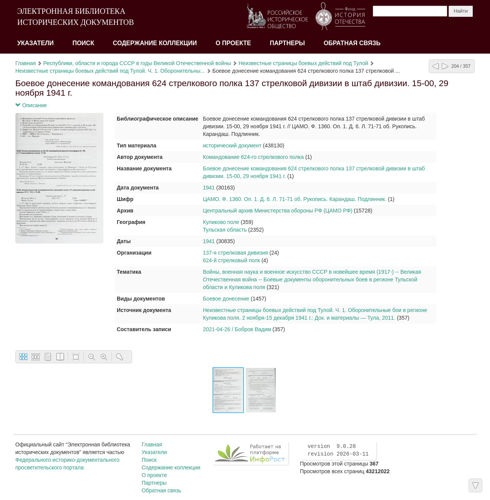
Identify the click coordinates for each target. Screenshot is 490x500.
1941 (209, 188)
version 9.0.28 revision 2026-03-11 (338, 450)
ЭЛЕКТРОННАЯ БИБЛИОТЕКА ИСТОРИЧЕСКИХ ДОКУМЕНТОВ (75, 16)
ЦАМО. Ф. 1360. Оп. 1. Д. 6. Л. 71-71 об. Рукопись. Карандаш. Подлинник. (294, 199)
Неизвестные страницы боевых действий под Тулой (303, 63)
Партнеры (287, 43)
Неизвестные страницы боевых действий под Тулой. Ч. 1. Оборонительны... (110, 71)
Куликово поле (221, 222)
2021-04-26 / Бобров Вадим (237, 329)
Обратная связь (352, 43)
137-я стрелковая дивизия (235, 253)
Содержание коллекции (155, 43)
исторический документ (232, 145)
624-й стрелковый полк (231, 260)
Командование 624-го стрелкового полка (253, 157)
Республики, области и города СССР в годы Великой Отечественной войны (137, 63)
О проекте (233, 43)
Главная (25, 63)
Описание (31, 105)
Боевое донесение (226, 299)
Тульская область (225, 230)
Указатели (35, 43)
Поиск (83, 43)
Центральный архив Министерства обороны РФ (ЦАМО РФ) (277, 211)
